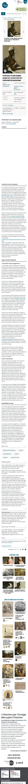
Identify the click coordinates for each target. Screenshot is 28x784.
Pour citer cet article (8, 526)
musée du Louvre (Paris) (18, 86)
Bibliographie (6, 462)
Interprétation (7, 403)
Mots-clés (5, 446)
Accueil (4, 17)
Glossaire (5, 509)
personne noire (15, 457)
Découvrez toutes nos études (14, 17)
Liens (3, 538)
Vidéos (4, 127)
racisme (5, 457)
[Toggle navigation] (3, 13)
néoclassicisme (7, 454)
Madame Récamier (20, 298)
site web (18, 89)
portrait (17, 454)
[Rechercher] (14, 13)
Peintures (10, 105)
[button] (23, 31)
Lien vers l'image (8, 113)
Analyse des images (9, 260)
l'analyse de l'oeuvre (13, 541)
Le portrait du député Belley (17, 216)
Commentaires (6, 546)
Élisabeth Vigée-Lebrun (8, 195)
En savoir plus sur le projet (18, 751)
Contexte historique (10, 184)
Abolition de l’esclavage (9, 450)
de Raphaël (8, 339)
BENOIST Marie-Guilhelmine (7, 85)
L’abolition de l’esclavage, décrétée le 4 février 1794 (14, 240)
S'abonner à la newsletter (22, 9)
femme (21, 450)
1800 (15, 94)
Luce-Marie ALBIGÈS (11, 123)
